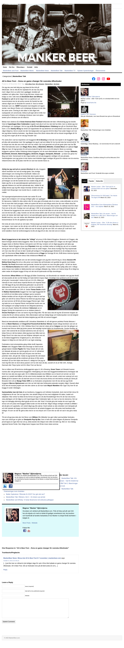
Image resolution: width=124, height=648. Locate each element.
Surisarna (84, 155)
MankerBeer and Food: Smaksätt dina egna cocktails (97, 173)
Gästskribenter (85, 141)
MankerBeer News (42, 71)
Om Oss (11, 67)
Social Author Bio (91, 102)
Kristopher (84, 171)
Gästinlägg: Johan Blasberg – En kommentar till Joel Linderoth (100, 144)
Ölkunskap (21, 67)
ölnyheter (56, 84)
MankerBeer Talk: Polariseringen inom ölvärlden (96, 130)
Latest (84, 181)
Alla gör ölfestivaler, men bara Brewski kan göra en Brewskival (100, 116)
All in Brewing (40, 84)
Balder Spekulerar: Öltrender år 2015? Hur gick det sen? (25, 494)
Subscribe (99, 181)
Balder (83, 128)
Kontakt (29, 67)
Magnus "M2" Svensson (88, 114)
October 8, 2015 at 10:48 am (11, 560)
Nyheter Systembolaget (85, 71)
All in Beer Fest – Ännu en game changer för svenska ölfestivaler (32, 81)
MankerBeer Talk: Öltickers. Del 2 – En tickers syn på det (25, 497)
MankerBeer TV (70, 71)
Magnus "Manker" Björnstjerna (35, 508)
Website (34, 523)
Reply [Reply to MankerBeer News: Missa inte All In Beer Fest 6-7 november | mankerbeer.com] (5, 570)
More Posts (26, 523)
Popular (91, 181)
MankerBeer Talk (57, 71)
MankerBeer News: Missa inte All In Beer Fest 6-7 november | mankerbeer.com (32, 558)
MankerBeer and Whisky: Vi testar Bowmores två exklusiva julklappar (30, 500)
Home (5, 67)
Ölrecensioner (100, 71)
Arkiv (36, 67)
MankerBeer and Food (10, 71)
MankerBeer (49, 84)
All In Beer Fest (30, 84)
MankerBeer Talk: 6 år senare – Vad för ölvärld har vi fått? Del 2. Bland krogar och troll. (104, 215)
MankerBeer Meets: (27, 71)
